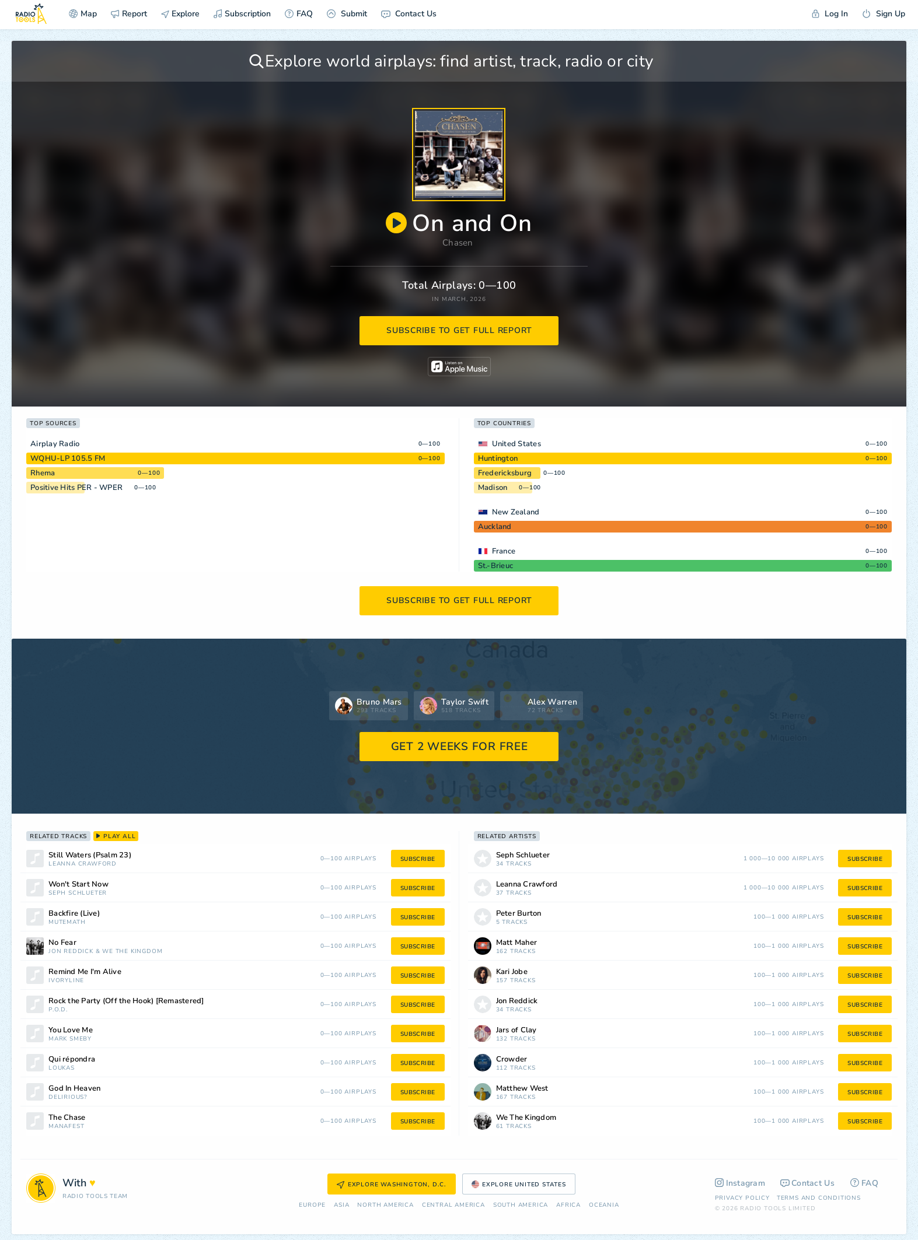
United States (516, 444)
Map (83, 13)
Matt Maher (516, 943)
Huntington (498, 458)
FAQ (299, 13)
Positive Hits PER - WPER (76, 487)
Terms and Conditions (819, 1198)
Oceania (604, 1205)
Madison (493, 487)
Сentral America (453, 1205)
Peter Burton (519, 913)
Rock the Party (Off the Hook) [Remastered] (126, 1001)
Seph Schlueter (77, 893)
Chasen (457, 242)
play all (115, 836)
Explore (180, 13)
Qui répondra (71, 1059)
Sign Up (883, 13)
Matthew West (522, 1088)
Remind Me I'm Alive (84, 972)
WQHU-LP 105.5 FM (67, 458)
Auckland (495, 526)
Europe (312, 1205)
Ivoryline (66, 981)
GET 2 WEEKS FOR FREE (459, 746)
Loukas (61, 1068)
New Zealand (516, 512)
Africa (568, 1205)
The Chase (66, 1118)
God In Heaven (74, 1088)
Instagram (740, 1183)
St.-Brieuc (496, 566)
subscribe (417, 859)
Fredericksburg (505, 473)
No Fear (62, 943)
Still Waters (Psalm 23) (89, 855)
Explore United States (519, 1185)
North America (385, 1205)
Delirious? (68, 1097)
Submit (347, 13)
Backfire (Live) (74, 913)
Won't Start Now (78, 884)
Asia (341, 1205)
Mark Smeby (70, 1039)
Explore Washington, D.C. (391, 1185)
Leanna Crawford (82, 864)
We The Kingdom (132, 951)
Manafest (66, 1126)
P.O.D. (58, 1010)
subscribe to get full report (459, 330)
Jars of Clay (516, 1030)
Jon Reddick (70, 951)
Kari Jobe (512, 972)
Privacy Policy (742, 1198)
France (504, 551)
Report (129, 13)
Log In (830, 13)
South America (520, 1205)
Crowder (512, 1059)
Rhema (42, 473)
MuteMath (66, 922)
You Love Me (70, 1030)
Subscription (242, 13)
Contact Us (409, 13)
